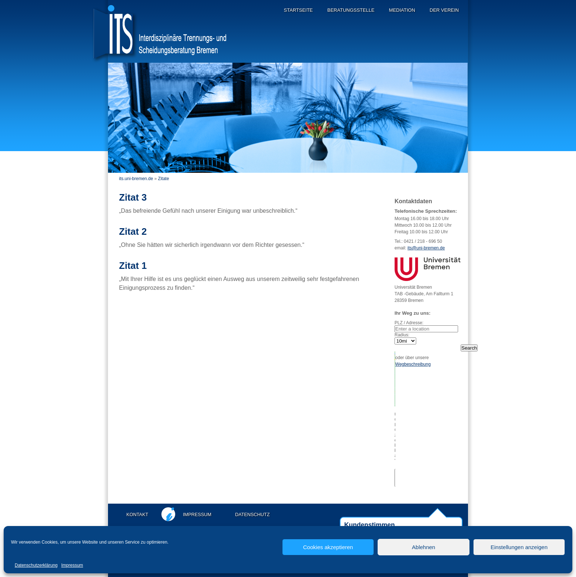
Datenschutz (252, 514)
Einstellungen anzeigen (518, 547)
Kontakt (137, 514)
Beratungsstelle (350, 10)
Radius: (402, 334)
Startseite (298, 10)
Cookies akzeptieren (328, 547)
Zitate (163, 178)
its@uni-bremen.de (426, 248)
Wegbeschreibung (413, 364)
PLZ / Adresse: (409, 322)
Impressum (72, 565)
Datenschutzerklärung (36, 565)
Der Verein (444, 10)
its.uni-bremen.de (136, 178)
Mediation (402, 10)
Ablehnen (423, 547)
